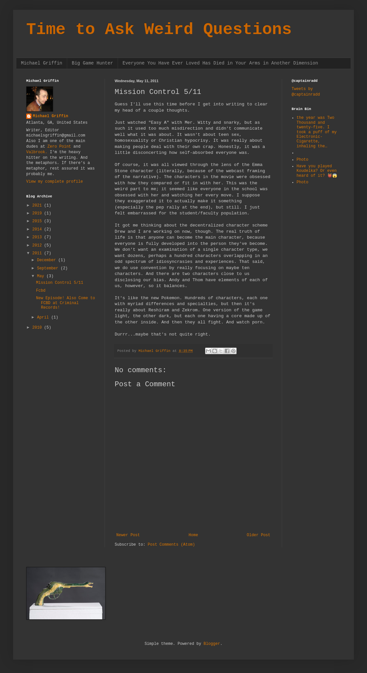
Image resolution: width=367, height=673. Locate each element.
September (49, 268)
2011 (38, 253)
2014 (38, 229)
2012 (38, 245)
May (42, 276)
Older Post (258, 535)
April (44, 317)
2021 (38, 205)
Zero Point (59, 146)
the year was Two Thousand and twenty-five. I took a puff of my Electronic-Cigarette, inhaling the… (317, 132)
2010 (38, 327)
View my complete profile (54, 181)
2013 (38, 237)
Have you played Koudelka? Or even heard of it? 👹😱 (317, 171)
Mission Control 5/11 (59, 283)
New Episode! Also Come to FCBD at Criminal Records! (65, 303)
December (47, 260)
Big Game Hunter (92, 63)
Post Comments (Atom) (171, 544)
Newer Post (128, 535)
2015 (38, 221)
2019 (38, 213)
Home (193, 535)
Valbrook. (37, 152)
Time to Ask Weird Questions (159, 29)
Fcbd (41, 290)
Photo (302, 159)
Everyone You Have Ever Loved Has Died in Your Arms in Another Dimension (220, 63)
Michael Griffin (41, 63)
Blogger (211, 644)
